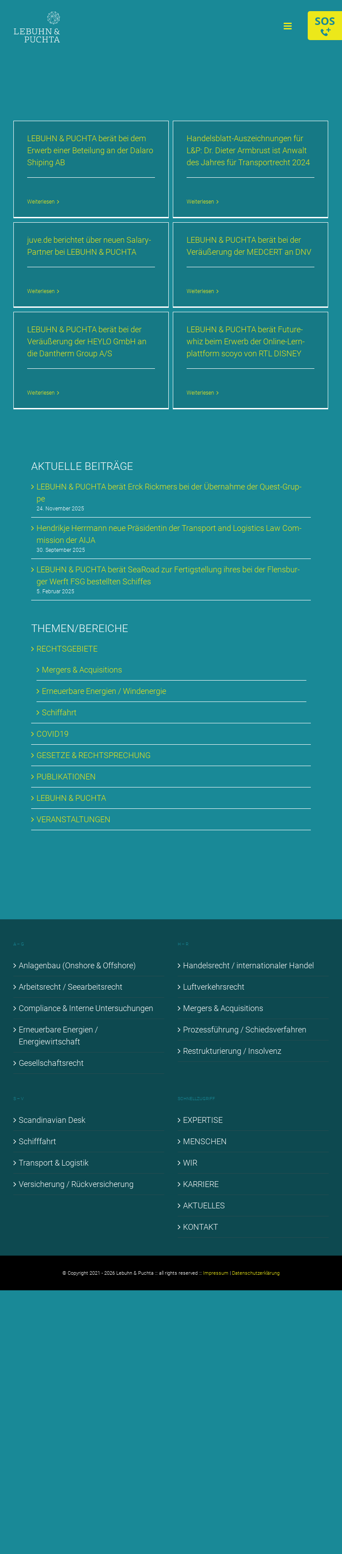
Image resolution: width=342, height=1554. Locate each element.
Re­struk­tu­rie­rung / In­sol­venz (232, 1051)
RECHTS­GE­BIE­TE (67, 648)
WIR (190, 1162)
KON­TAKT (200, 1227)
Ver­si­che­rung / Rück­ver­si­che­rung (76, 1184)
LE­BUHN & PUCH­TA (71, 798)
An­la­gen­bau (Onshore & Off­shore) (77, 965)
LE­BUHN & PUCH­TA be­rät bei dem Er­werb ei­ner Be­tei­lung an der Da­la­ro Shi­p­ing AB (90, 150)
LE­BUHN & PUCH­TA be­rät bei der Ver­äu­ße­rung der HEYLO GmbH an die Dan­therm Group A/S (87, 341)
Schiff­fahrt (37, 1141)
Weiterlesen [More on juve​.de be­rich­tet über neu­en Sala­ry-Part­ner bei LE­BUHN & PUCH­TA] (41, 291)
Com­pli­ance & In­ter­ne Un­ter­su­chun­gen (86, 1008)
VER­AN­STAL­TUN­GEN (73, 819)
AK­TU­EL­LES (204, 1205)
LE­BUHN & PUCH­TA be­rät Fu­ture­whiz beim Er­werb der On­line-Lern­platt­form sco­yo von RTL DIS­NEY (246, 341)
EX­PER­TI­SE (203, 1120)
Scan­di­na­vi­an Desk (52, 1120)
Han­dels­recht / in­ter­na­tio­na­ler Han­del (248, 965)
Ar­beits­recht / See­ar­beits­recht (70, 986)
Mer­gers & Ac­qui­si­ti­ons (82, 669)
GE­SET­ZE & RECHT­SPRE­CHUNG (94, 755)
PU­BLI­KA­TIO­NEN (66, 776)
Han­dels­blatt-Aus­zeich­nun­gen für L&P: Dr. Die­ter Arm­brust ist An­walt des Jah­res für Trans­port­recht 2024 (248, 150)
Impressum (215, 1273)
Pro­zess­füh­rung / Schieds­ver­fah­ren (244, 1029)
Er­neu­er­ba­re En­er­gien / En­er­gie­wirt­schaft (58, 1035)
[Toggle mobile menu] (288, 26)
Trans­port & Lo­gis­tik (54, 1162)
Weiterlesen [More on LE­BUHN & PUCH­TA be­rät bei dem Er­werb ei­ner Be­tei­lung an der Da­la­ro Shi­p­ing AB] (41, 202)
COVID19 (53, 733)
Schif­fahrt (59, 712)
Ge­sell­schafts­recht (51, 1063)
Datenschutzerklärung (256, 1273)
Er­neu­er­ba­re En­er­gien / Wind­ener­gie (104, 691)
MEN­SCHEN (205, 1141)
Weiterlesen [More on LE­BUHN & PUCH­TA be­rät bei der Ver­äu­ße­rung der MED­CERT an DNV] (200, 291)
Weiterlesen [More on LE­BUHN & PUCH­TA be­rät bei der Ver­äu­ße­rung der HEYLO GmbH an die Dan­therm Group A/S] (41, 393)
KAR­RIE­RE (201, 1184)
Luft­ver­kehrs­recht (213, 986)
